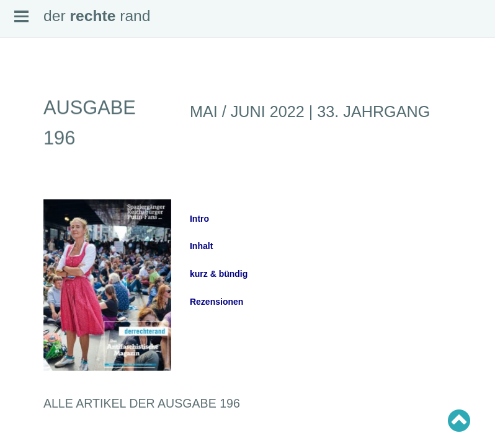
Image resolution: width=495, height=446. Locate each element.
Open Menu (21, 16)
